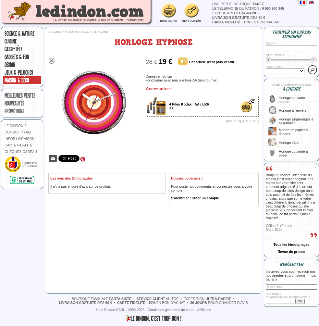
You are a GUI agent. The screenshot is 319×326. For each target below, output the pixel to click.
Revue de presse (291, 252)
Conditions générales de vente (171, 310)
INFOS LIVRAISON (19, 139)
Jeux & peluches (19, 72)
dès (238, 17)
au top (157, 299)
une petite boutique (238, 4)
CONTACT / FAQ (18, 132)
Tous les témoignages (291, 244)
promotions (14, 111)
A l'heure (100, 31)
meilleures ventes (20, 95)
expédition (236, 13)
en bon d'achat (246, 22)
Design (10, 65)
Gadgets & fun (17, 57)
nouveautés (14, 103)
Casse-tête (13, 49)
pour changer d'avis (219, 303)
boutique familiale (101, 299)
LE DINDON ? (15, 126)
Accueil (54, 31)
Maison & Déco (17, 80)
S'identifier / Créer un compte (195, 198)
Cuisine (11, 41)
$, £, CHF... (250, 121)
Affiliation (204, 310)
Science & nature (19, 33)
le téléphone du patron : (248, 8)
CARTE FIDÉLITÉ (18, 145)
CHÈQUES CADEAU (21, 152)
